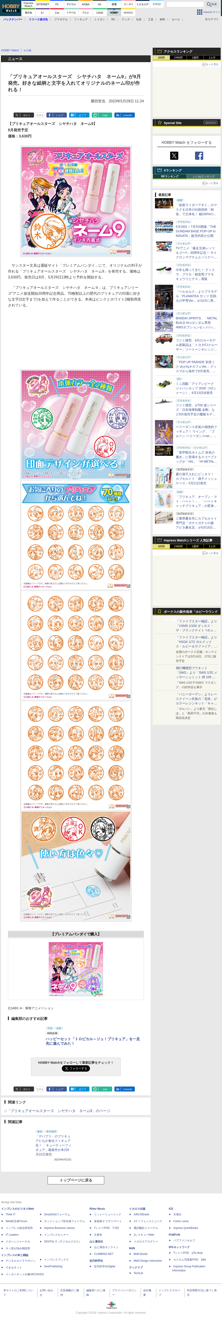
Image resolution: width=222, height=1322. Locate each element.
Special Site (173, 123)
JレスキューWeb (144, 1234)
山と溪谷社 (96, 1241)
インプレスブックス (56, 1259)
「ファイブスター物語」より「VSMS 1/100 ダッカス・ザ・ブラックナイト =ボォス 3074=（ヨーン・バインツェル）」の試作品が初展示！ (196, 630)
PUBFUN (174, 1234)
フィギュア (81, 19)
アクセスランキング (178, 51)
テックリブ (136, 1267)
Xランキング (173, 170)
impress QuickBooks (185, 1228)
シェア (59, 115)
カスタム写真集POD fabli (189, 1259)
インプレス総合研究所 (19, 1228)
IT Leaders (12, 1234)
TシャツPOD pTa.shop (188, 1252)
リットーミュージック (107, 1214)
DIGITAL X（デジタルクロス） (63, 1241)
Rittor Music (97, 1208)
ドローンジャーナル (18, 1241)
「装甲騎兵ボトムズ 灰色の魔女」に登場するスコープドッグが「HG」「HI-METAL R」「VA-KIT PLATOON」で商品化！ (196, 461)
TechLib (138, 1273)
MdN (132, 1248)
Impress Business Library (59, 1228)
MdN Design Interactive (148, 1260)
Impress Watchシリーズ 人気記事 (188, 540)
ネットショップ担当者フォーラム (64, 1221)
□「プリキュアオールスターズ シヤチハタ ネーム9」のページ (57, 1111)
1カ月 (212, 57)
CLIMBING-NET (103, 1254)
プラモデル (61, 19)
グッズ (126, 19)
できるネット (14, 1267)
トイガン (99, 19)
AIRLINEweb (141, 1214)
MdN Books (141, 1254)
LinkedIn (128, 115)
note (105, 115)
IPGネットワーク (179, 1247)
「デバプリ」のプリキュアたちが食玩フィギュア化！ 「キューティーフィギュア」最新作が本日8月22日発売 (53, 1145)
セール (176, 19)
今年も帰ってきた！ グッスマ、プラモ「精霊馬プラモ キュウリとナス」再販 (195, 274)
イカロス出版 (137, 1208)
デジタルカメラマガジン (21, 1260)
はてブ (82, 115)
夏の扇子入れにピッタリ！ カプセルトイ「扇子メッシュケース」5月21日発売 (196, 478)
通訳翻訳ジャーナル (146, 1228)
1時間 (161, 57)
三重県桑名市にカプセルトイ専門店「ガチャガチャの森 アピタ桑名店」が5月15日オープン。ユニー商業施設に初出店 (196, 527)
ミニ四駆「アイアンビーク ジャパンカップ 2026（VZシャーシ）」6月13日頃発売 (196, 388)
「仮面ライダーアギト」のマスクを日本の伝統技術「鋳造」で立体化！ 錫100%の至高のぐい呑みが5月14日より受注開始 (196, 214)
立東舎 (98, 1234)
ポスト (27, 115)
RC (113, 19)
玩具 (139, 19)
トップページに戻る (76, 1180)
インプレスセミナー (56, 1234)
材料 (162, 19)
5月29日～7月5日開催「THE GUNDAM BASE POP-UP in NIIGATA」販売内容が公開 (196, 231)
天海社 (177, 1214)
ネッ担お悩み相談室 (18, 1248)
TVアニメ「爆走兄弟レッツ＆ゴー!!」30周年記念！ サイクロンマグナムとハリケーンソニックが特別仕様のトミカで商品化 (196, 257)
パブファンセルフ (184, 1240)
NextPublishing (53, 1266)
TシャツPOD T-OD (106, 1228)
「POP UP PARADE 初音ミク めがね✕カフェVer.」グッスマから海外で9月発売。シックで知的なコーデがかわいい (196, 371)
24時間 (178, 57)
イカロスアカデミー (146, 1241)
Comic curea (180, 1221)
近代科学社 (96, 1260)
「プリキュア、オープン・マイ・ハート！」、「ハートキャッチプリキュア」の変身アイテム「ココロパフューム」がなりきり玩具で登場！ (196, 506)
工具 (150, 19)
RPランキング (170, 176)
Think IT (10, 1214)
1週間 (195, 57)
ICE (171, 1208)
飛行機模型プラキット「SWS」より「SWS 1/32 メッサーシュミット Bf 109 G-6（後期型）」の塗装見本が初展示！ (196, 677)
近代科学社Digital (104, 1266)
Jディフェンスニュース (148, 1221)
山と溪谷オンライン (106, 1247)
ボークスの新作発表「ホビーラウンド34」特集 (191, 613)
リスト (40, 115)
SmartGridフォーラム (57, 1214)
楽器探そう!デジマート (108, 1221)
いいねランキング (204, 176)
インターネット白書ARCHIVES (25, 1274)
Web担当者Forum (16, 1221)
